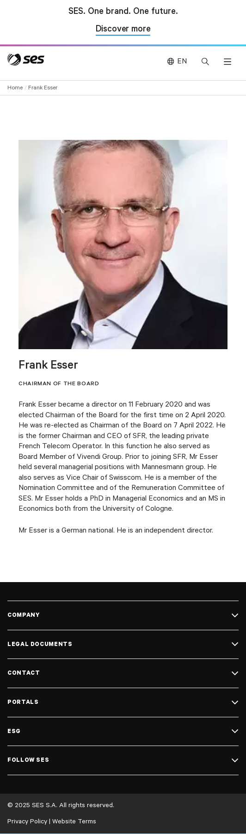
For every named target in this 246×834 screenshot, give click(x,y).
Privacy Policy (27, 821)
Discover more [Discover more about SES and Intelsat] (123, 30)
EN (182, 61)
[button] (227, 61)
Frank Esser (42, 87)
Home (15, 87)
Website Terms (74, 821)
